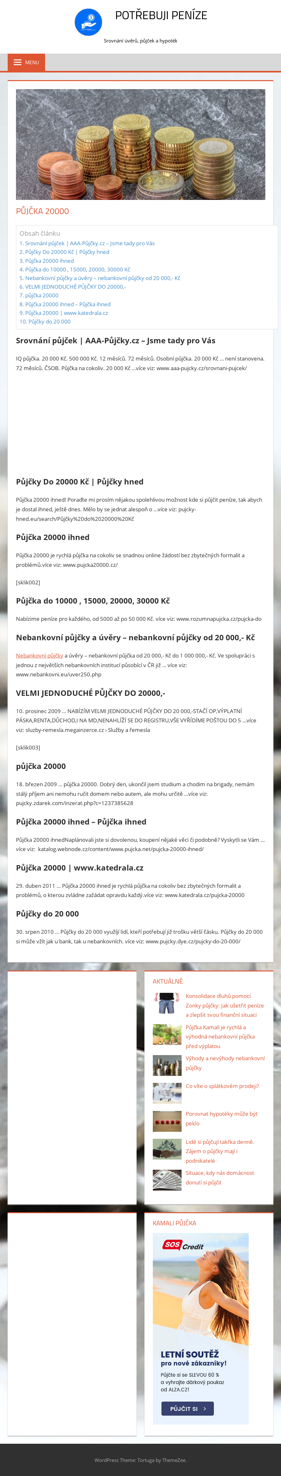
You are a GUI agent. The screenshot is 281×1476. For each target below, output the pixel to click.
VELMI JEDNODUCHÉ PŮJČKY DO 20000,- (75, 286)
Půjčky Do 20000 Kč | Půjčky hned (67, 251)
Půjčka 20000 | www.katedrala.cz (66, 312)
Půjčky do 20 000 (49, 321)
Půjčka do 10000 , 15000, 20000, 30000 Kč (77, 269)
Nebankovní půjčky (39, 655)
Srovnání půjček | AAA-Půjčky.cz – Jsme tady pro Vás (90, 243)
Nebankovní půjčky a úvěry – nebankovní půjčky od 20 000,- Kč (102, 278)
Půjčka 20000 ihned (49, 260)
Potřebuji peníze (161, 15)
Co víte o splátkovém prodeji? (222, 1086)
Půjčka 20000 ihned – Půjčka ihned (68, 304)
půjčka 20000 (42, 295)
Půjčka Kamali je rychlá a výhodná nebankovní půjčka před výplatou (220, 1036)
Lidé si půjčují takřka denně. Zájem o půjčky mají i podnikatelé (220, 1151)
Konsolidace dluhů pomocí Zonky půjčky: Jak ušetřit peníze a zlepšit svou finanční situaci (225, 1005)
